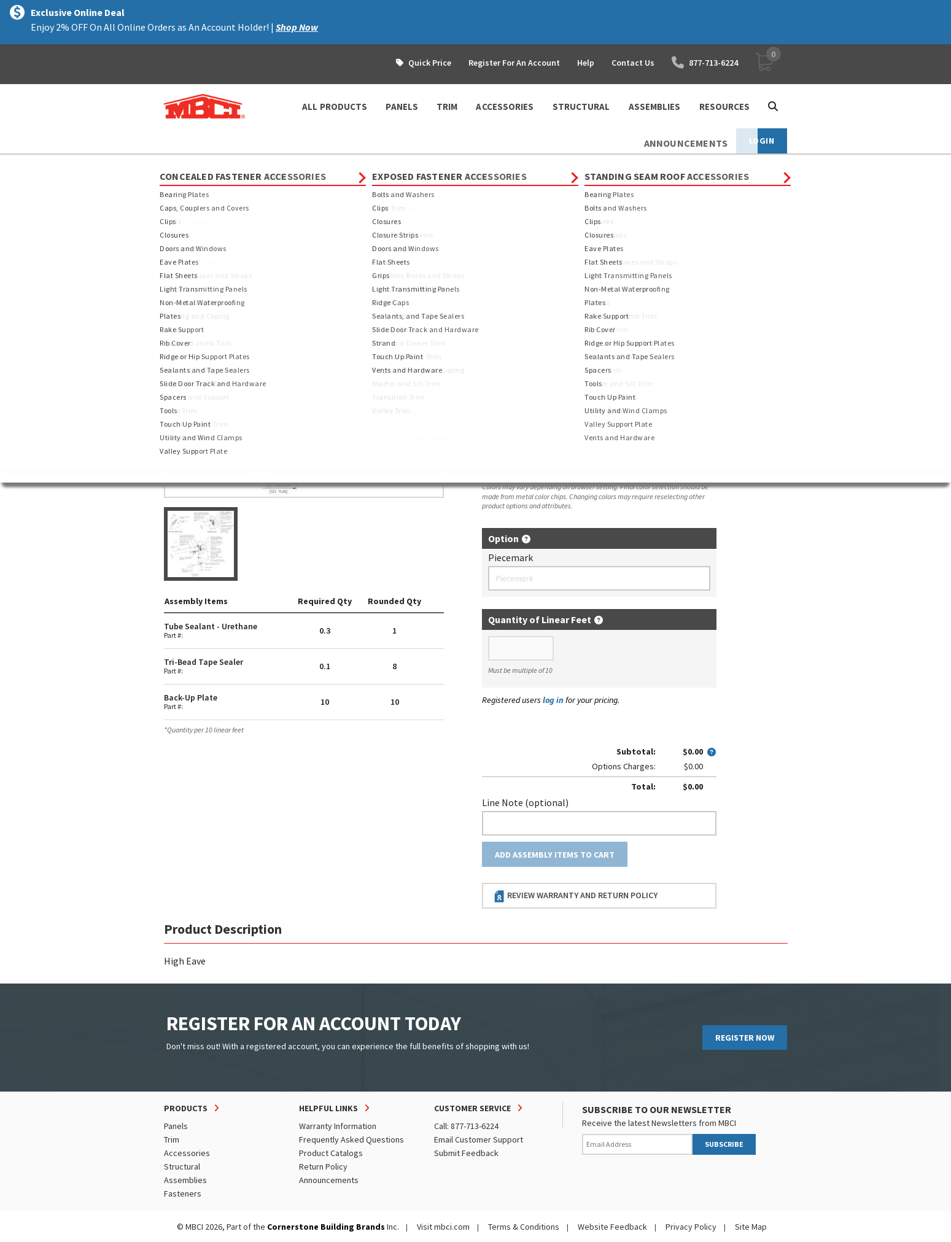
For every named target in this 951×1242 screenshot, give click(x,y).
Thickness (503, 383)
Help (585, 62)
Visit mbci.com (443, 1226)
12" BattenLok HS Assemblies (478, 165)
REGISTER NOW (744, 1037)
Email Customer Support (478, 1139)
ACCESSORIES (505, 106)
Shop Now (297, 27)
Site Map (751, 1226)
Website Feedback (612, 1226)
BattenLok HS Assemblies (359, 165)
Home (174, 165)
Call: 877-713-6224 (466, 1125)
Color (493, 436)
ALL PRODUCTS (334, 106)
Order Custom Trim (530, 297)
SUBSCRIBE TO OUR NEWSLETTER (656, 1109)
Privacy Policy (691, 1226)
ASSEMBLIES (655, 106)
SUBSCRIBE (724, 1144)
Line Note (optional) (525, 802)
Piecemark (510, 557)
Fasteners (182, 1193)
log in (553, 699)
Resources (724, 106)
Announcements (329, 1180)
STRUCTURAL (581, 106)
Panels (176, 1125)
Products (217, 165)
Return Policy (323, 1166)
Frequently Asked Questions (351, 1139)
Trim (171, 1139)
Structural (182, 1166)
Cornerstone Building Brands (326, 1226)
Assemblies (273, 165)
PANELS (402, 106)
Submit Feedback (466, 1153)
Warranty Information (337, 1125)
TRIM (447, 106)
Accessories (187, 1153)
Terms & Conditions (523, 1226)
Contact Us (632, 62)
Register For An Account (514, 62)
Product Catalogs (331, 1153)
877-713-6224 (705, 62)
